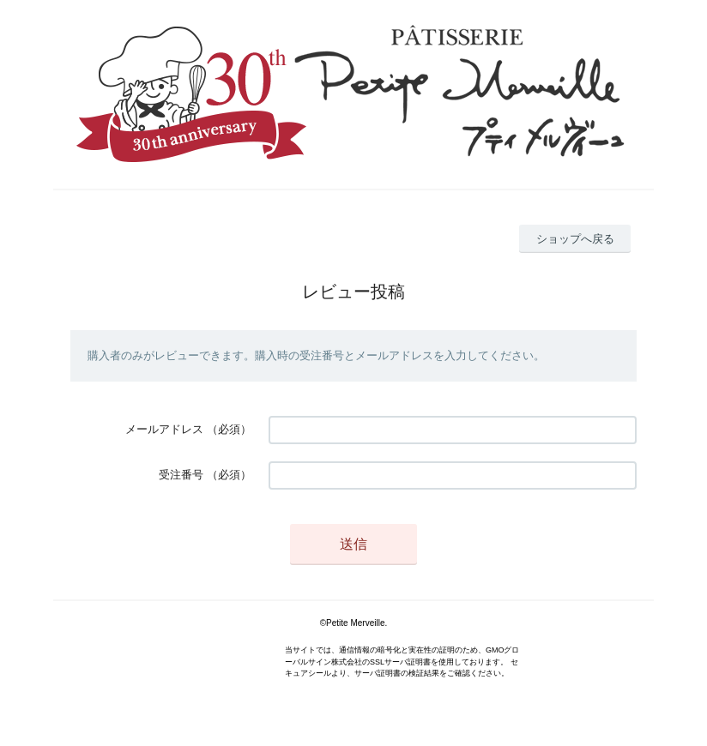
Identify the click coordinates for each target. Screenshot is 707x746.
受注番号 (181, 474)
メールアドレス (164, 429)
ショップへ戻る (575, 238)
